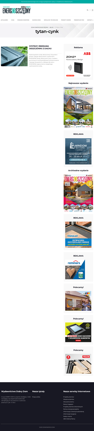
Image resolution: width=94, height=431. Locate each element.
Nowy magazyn (68, 404)
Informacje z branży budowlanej (73, 411)
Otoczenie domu (68, 401)
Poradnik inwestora (23, 20)
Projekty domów (66, 20)
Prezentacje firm (79, 20)
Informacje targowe (69, 414)
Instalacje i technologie (51, 20)
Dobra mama (67, 416)
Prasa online (36, 397)
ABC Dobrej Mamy (69, 419)
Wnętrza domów (68, 399)
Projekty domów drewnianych (73, 406)
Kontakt (89, 20)
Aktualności (4, 20)
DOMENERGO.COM (49, 427)
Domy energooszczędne (71, 409)
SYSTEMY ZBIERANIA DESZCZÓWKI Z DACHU (40, 47)
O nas (12, 20)
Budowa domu (36, 20)
